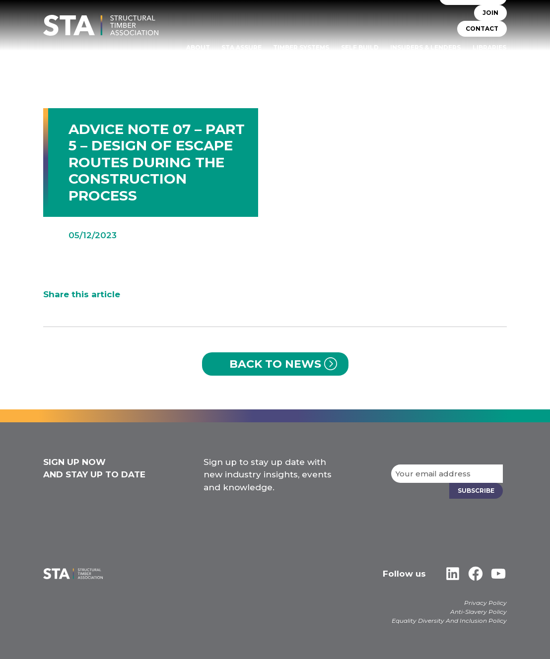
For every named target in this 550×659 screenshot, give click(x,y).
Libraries (489, 47)
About (198, 47)
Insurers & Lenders (425, 47)
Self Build (360, 47)
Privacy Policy (485, 602)
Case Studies (483, 61)
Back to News (275, 364)
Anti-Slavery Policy (478, 611)
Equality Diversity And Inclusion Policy (449, 620)
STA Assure (241, 47)
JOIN (490, 12)
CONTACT (482, 28)
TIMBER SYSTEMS (301, 47)
